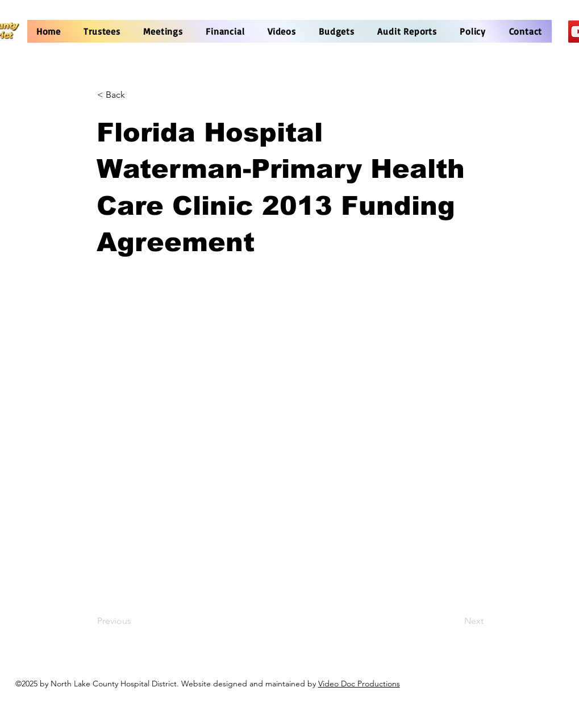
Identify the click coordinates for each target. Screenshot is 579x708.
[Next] (455, 621)
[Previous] (134, 621)
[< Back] (134, 95)
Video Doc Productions (359, 683)
